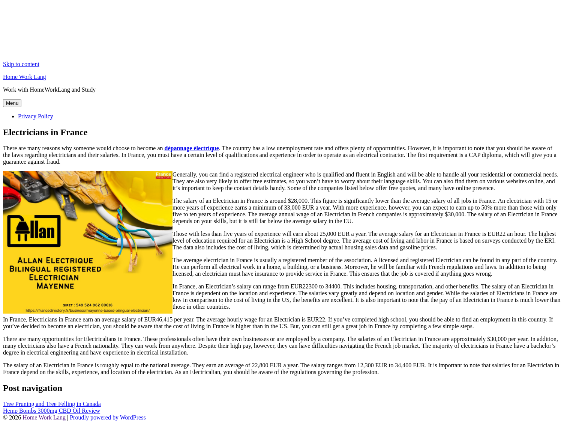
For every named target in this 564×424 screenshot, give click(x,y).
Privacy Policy (35, 116)
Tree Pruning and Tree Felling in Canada (52, 404)
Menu (12, 103)
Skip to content (21, 64)
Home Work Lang (24, 77)
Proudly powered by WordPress (108, 417)
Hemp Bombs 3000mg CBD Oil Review (51, 410)
